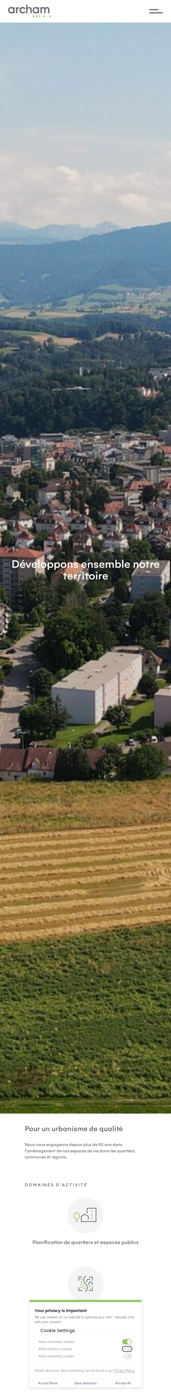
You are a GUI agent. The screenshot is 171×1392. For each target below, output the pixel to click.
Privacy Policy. (124, 1370)
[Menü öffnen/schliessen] (156, 11)
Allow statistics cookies (55, 1349)
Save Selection (85, 1383)
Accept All (123, 1383)
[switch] (127, 1341)
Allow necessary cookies (56, 1342)
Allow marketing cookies (56, 1356)
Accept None (48, 1383)
